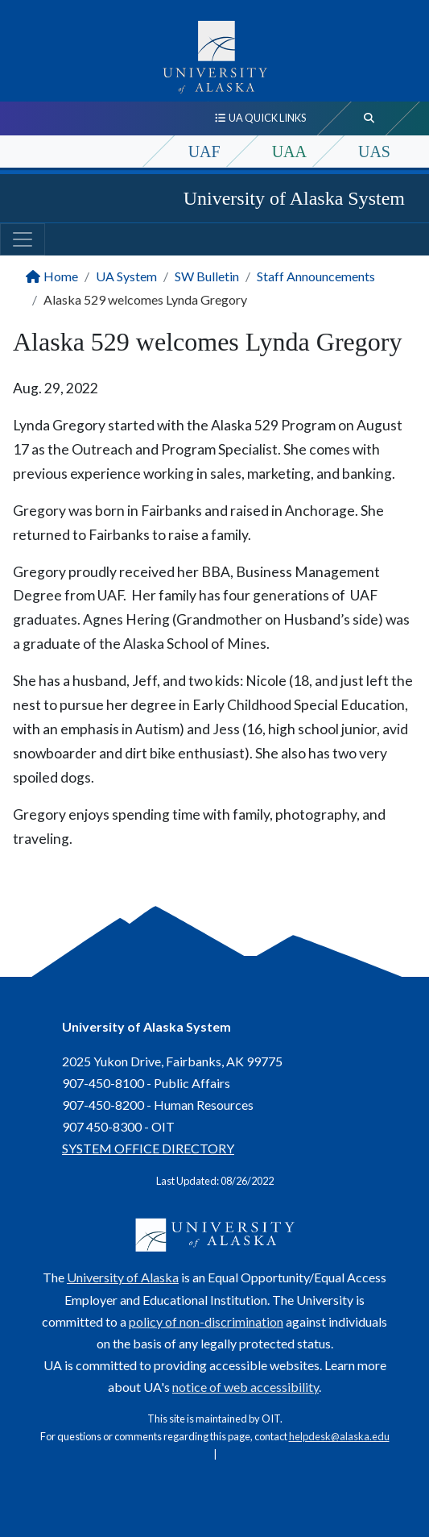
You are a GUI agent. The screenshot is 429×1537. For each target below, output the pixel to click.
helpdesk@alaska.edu (339, 1436)
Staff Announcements (316, 276)
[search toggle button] (369, 118)
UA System (126, 276)
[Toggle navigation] (22, 239)
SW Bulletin (207, 276)
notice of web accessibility (245, 1386)
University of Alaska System (294, 198)
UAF (204, 151)
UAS (374, 151)
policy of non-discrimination (206, 1321)
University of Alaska (123, 1277)
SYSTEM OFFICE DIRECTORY (148, 1148)
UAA (289, 151)
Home (60, 276)
